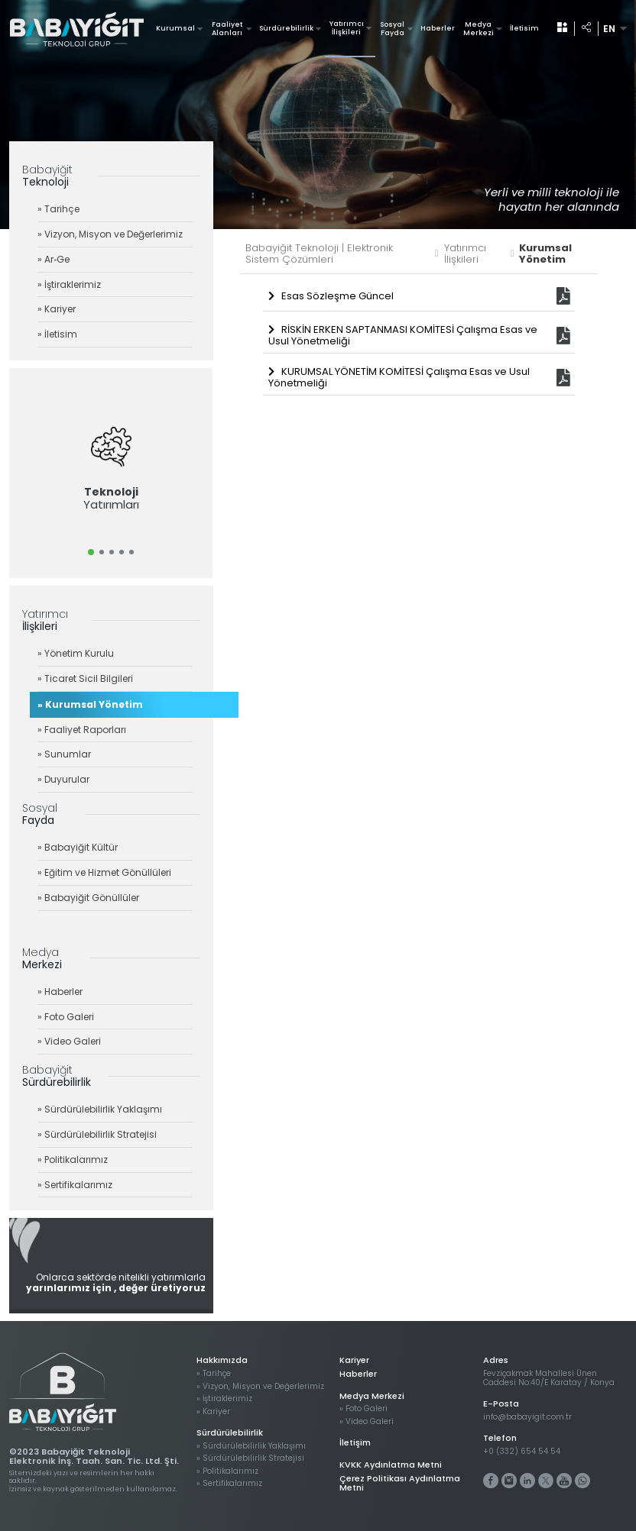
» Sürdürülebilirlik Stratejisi (97, 1134)
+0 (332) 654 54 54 (521, 1451)
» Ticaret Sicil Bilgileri (85, 678)
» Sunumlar (64, 754)
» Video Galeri (69, 1041)
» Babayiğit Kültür (77, 847)
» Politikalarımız (72, 1159)
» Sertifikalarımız (74, 1184)
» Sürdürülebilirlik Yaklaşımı (99, 1109)
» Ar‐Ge (53, 259)
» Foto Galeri (65, 1016)
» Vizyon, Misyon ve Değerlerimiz (110, 234)
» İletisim (57, 334)
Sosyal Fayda (396, 29)
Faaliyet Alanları (231, 29)
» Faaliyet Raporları (81, 729)
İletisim (524, 28)
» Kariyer (56, 308)
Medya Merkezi (482, 29)
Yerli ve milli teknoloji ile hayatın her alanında (551, 199)
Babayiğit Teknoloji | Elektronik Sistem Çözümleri (342, 254)
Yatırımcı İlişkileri (350, 28)
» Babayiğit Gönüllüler (88, 897)
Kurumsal (179, 28)
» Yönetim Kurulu (75, 653)
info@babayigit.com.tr (527, 1417)
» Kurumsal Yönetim (90, 704)
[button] (91, 552)
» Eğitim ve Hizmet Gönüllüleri (104, 872)
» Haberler (60, 991)
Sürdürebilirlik (290, 28)
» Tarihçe (58, 208)
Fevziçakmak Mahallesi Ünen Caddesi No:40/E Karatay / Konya (549, 1378)
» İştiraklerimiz (69, 284)
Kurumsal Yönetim (545, 254)
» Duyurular (63, 779)
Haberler (437, 28)
